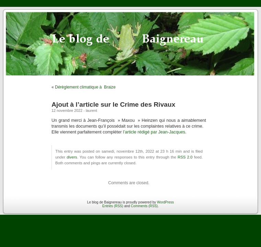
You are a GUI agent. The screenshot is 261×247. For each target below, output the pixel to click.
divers (72, 157)
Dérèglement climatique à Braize (85, 87)
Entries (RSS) (112, 206)
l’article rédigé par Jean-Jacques (154, 132)
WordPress (165, 202)
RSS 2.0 (185, 157)
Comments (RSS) (144, 206)
